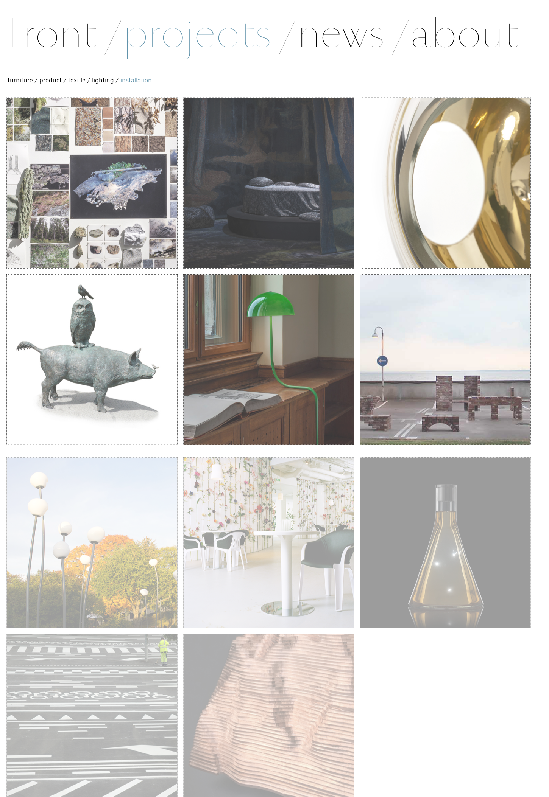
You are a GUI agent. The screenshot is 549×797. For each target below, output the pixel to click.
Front (63, 33)
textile (77, 81)
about (464, 33)
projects (208, 33)
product (50, 81)
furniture (20, 81)
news (351, 33)
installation (136, 81)
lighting (103, 81)
